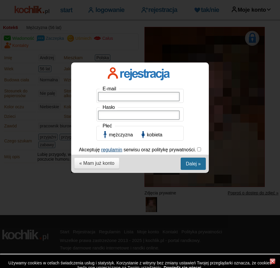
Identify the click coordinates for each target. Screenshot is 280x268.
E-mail (109, 88)
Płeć (107, 125)
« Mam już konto (96, 163)
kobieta (154, 134)
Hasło (109, 107)
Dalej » (193, 163)
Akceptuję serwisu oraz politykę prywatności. (138, 149)
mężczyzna (121, 134)
